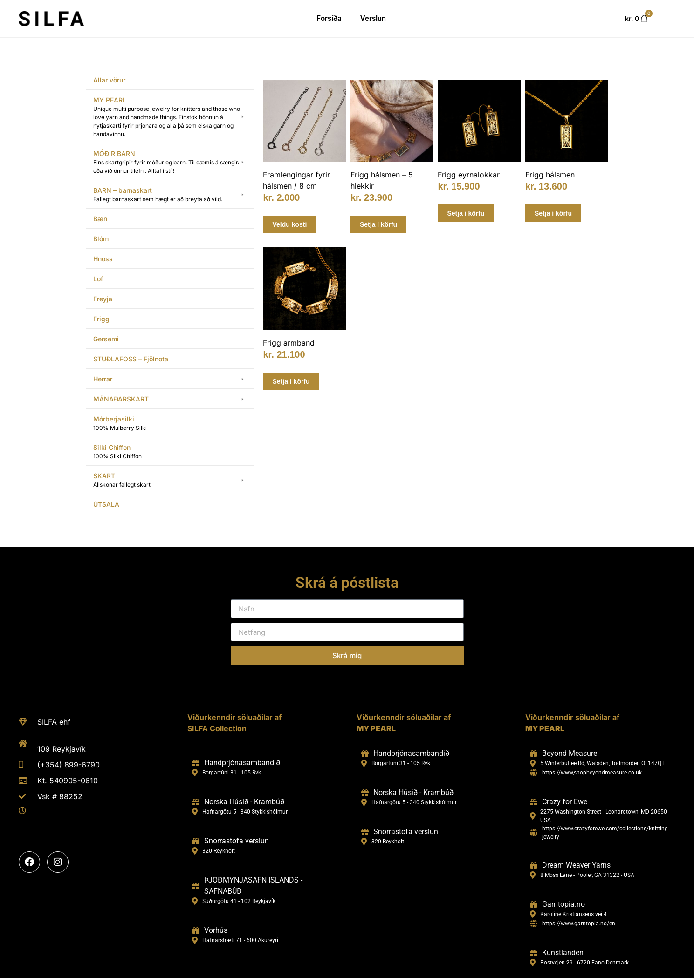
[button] (170, 116)
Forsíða (329, 18)
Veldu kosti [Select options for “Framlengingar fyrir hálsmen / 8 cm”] (289, 224)
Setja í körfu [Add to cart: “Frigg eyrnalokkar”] (465, 213)
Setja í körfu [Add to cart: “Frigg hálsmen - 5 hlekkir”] (378, 224)
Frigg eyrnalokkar (469, 174)
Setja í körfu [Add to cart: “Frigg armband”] (290, 381)
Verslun (373, 18)
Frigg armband (289, 342)
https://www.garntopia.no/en (578, 923)
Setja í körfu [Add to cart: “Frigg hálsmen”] (553, 213)
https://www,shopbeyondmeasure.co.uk (592, 772)
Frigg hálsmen (550, 174)
